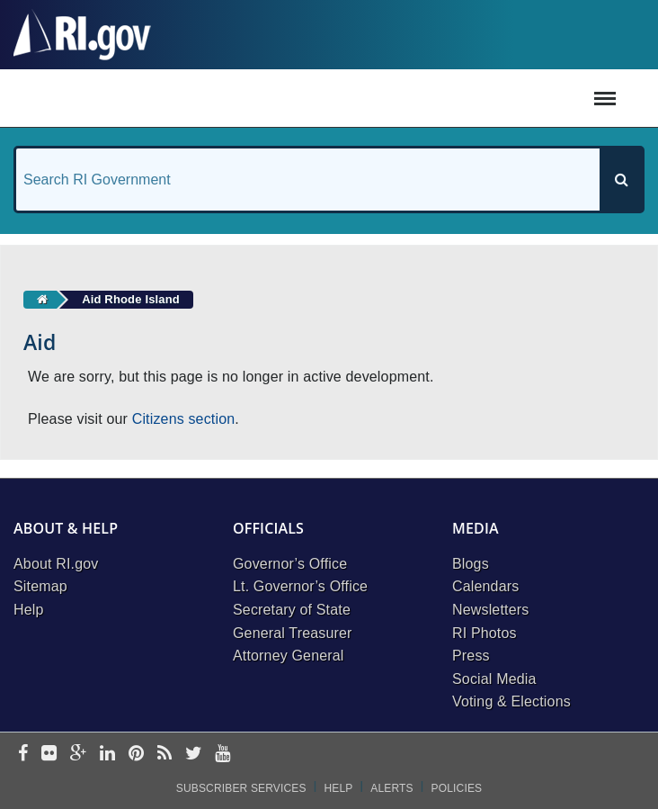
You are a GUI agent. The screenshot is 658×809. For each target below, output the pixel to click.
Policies (457, 788)
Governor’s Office (290, 563)
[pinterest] (136, 754)
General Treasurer (292, 633)
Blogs (470, 563)
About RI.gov (55, 563)
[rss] (164, 754)
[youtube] (222, 754)
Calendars (485, 586)
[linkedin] (107, 754)
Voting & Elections (511, 701)
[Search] (621, 179)
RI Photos (484, 633)
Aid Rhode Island (131, 299)
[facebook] (23, 754)
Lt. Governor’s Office (300, 586)
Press (471, 655)
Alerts (391, 788)
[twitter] (193, 754)
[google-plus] (78, 754)
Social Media (494, 679)
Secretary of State (292, 609)
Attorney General (288, 655)
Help (28, 609)
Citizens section (184, 419)
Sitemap (40, 586)
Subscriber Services (241, 788)
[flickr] (49, 754)
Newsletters (490, 609)
